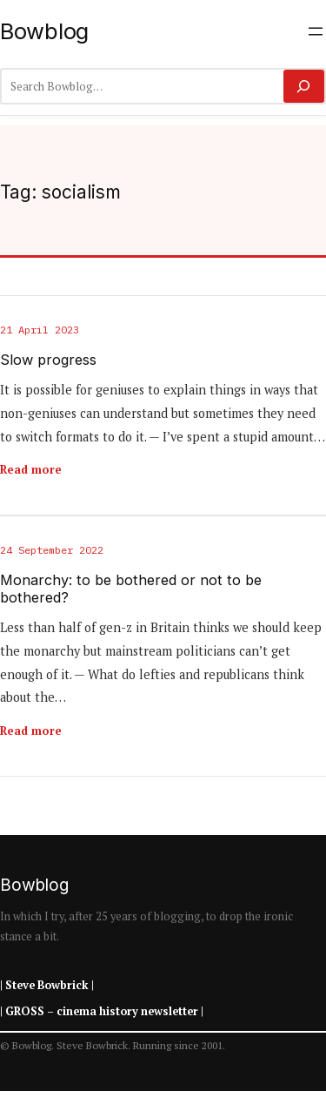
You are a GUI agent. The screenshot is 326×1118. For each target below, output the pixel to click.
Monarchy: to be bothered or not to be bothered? (131, 589)
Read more (31, 469)
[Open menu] (315, 31)
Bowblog (44, 30)
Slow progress (48, 360)
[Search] (303, 86)
